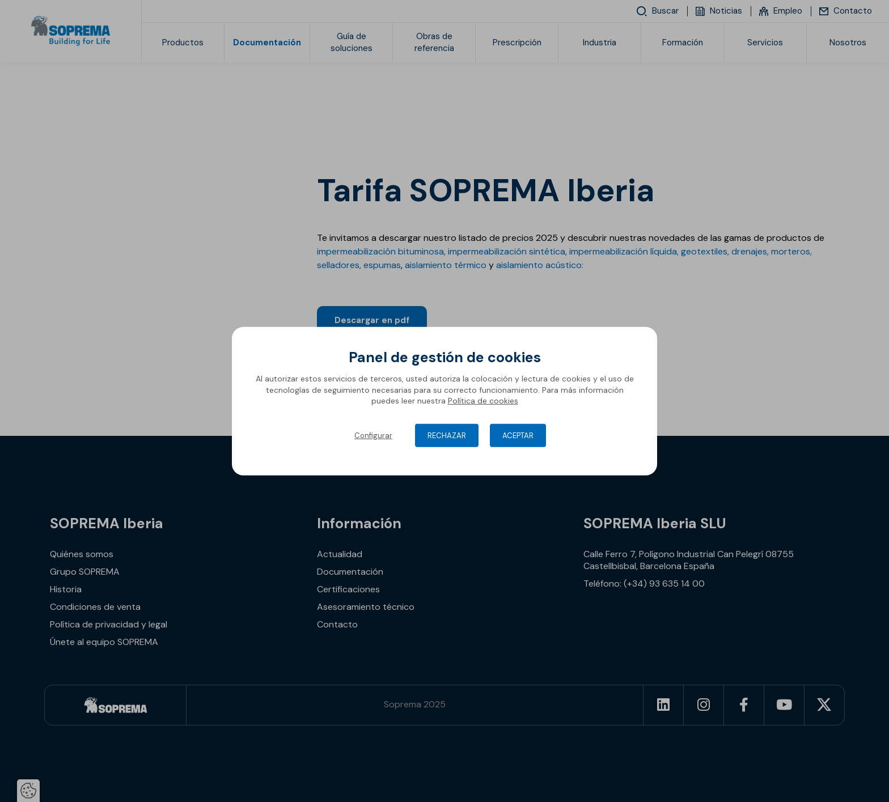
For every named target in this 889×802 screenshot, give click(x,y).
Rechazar (446, 435)
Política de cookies (483, 401)
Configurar (373, 435)
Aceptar (518, 435)
